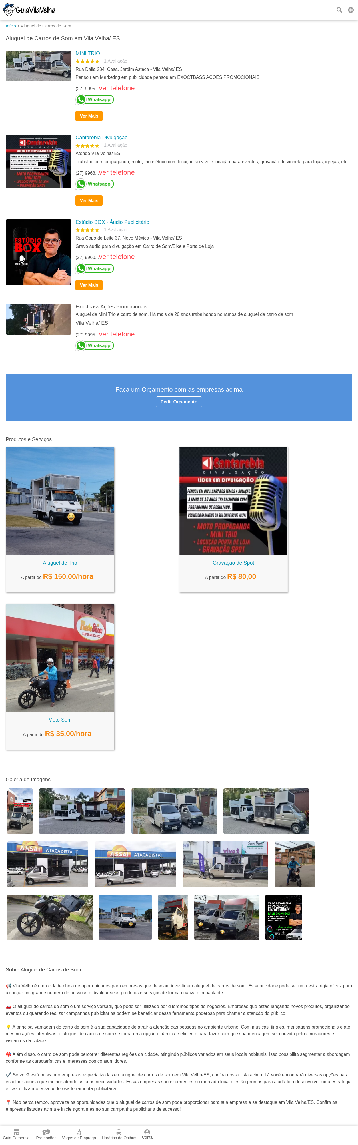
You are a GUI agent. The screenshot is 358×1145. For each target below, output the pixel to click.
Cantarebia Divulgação (101, 137)
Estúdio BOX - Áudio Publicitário (112, 222)
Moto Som (60, 720)
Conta (147, 1134)
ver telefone (117, 88)
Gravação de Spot (233, 563)
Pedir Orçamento (179, 401)
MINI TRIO (87, 53)
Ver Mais (89, 116)
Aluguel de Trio (60, 563)
